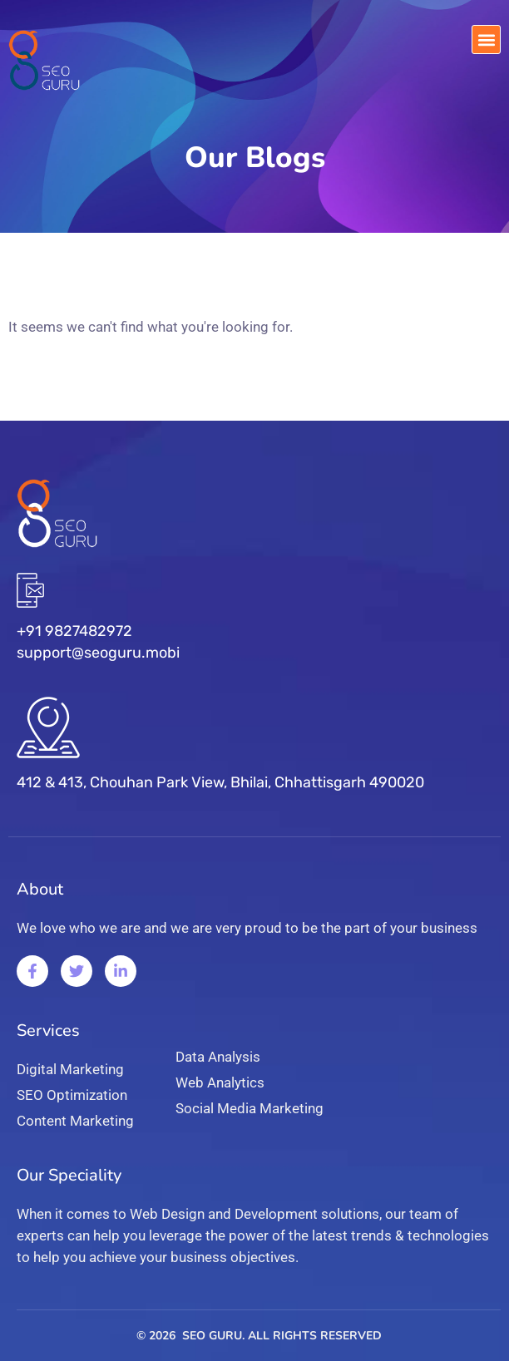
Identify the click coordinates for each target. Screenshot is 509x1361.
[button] (486, 39)
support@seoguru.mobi (98, 653)
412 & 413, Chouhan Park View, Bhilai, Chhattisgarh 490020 (220, 782)
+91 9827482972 (74, 631)
